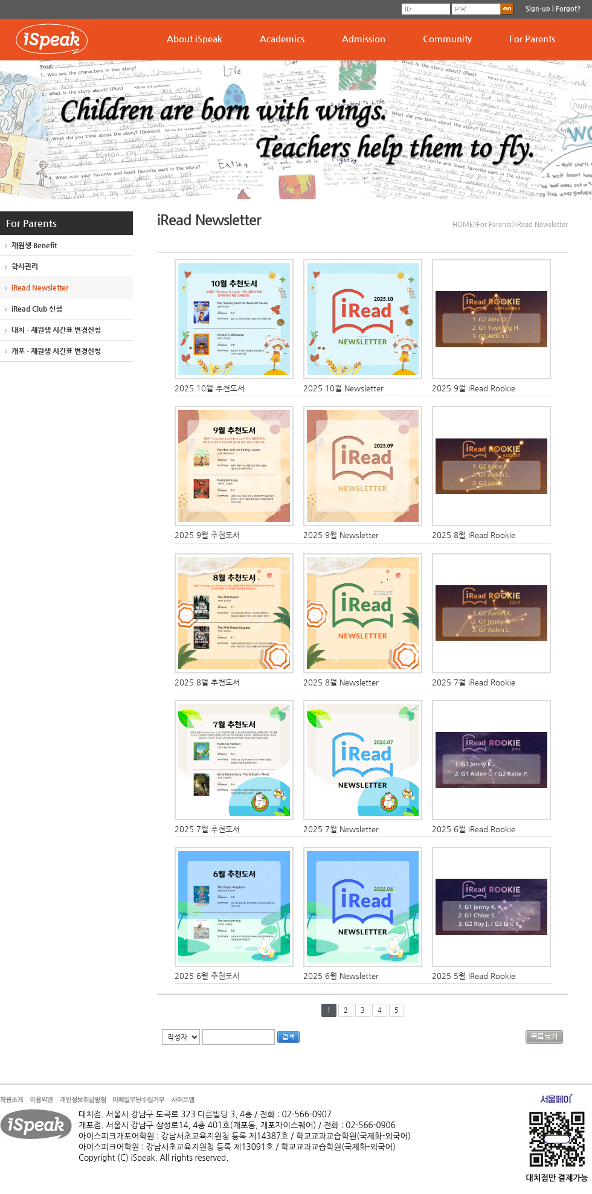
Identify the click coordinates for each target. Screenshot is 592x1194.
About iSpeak (194, 38)
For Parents (532, 38)
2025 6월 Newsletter (341, 975)
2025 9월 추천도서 (207, 535)
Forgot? (568, 9)
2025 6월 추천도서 (207, 975)
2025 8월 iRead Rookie (473, 535)
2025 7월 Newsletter (341, 828)
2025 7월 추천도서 (207, 828)
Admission (363, 38)
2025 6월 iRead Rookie (473, 828)
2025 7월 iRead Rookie (473, 682)
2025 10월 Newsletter (343, 388)
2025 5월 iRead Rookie (473, 975)
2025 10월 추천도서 (210, 388)
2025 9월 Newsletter (341, 535)
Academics (282, 38)
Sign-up (538, 9)
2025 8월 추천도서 (207, 682)
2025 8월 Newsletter (341, 682)
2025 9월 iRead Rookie (473, 388)
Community (447, 38)
